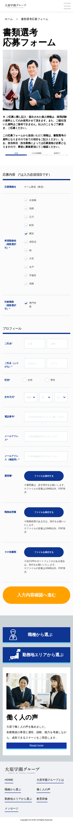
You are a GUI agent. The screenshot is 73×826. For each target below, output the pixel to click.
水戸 (31, 267)
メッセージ (11, 808)
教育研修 (42, 798)
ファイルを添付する (44, 476)
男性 (52, 380)
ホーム (9, 19)
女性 (30, 380)
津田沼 (32, 242)
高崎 (31, 283)
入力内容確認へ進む (36, 595)
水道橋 (32, 200)
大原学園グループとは (50, 779)
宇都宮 (32, 275)
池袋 (31, 208)
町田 (31, 225)
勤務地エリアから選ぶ (18, 798)
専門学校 (32, 304)
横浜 (31, 233)
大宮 (31, 258)
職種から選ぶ (13, 789)
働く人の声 (43, 789)
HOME (9, 779)
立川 (31, 216)
